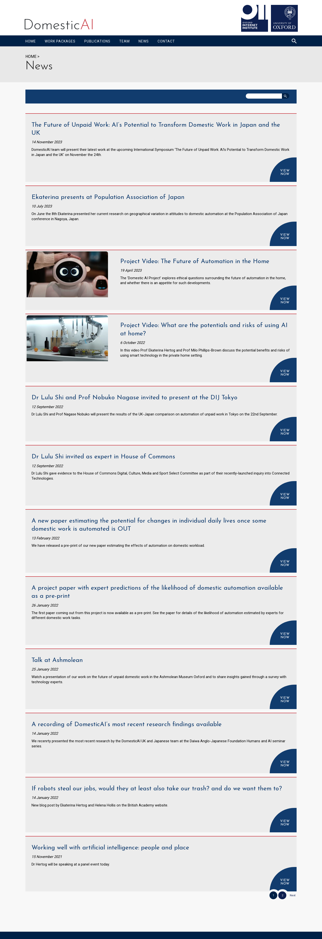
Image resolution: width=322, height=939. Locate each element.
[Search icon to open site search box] (294, 41)
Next (292, 895)
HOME (30, 56)
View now (285, 172)
